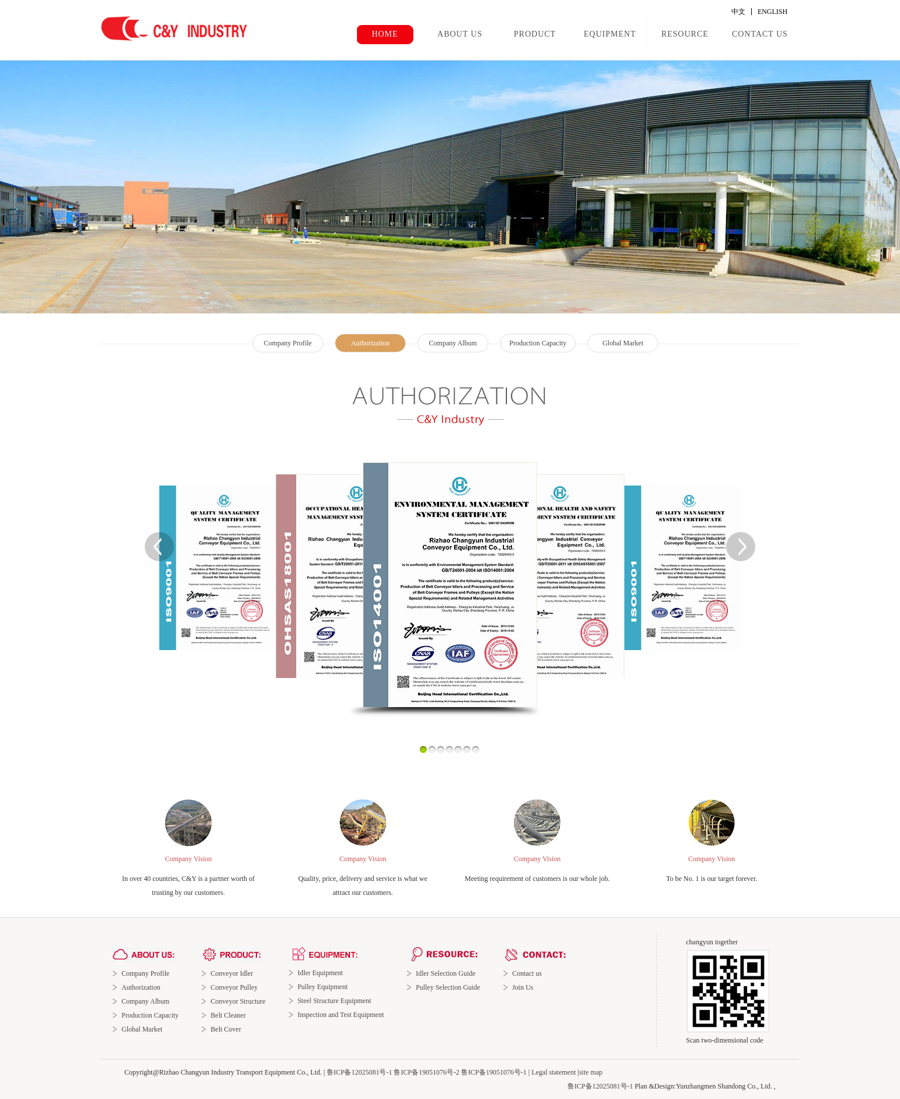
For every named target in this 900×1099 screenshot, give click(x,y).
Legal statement (553, 1072)
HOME (385, 34)
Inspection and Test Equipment (341, 1015)
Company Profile (288, 343)
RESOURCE (684, 34)
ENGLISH (772, 12)
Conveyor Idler (231, 973)
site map (590, 1072)
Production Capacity (537, 343)
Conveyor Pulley (234, 987)
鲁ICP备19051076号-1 (494, 1072)
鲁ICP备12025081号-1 (359, 1072)
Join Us (522, 987)
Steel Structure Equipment (335, 1001)
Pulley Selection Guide (448, 987)
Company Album (453, 343)
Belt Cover (225, 1029)
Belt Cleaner (227, 1015)
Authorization (370, 343)
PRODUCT (535, 34)
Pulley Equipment (323, 987)
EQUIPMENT (610, 34)
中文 (738, 12)
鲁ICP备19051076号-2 (426, 1072)
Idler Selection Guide (446, 973)
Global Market (622, 343)
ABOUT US (459, 34)
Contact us (527, 973)
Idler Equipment (320, 973)
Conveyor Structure (237, 1001)
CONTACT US (760, 34)
